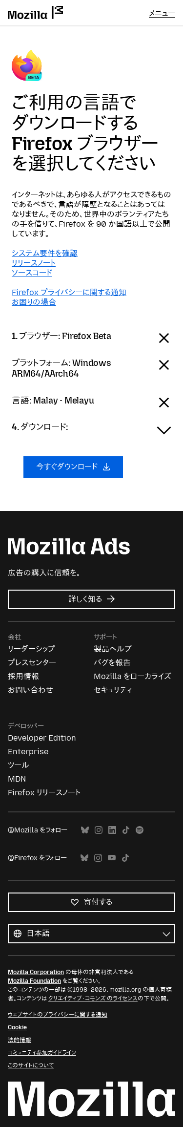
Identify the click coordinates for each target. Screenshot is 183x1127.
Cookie (17, 1027)
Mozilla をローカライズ (132, 676)
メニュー (162, 13)
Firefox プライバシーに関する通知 (69, 292)
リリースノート (34, 263)
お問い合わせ (30, 690)
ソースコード (32, 272)
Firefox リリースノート (44, 792)
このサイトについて (31, 1065)
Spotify (139, 830)
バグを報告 (112, 662)
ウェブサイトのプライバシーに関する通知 (57, 1014)
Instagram (98, 830)
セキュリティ (113, 690)
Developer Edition (42, 738)
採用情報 (23, 676)
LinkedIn (112, 830)
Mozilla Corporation (36, 972)
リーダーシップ (31, 649)
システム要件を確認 (45, 253)
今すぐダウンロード (73, 466)
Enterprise (28, 751)
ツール (18, 765)
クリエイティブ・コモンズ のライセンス (93, 998)
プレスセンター (32, 662)
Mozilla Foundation (34, 981)
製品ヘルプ (113, 649)
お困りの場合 (34, 302)
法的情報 (19, 1040)
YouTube (112, 858)
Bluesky (85, 830)
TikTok (126, 830)
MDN (17, 779)
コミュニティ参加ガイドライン (42, 1052)
